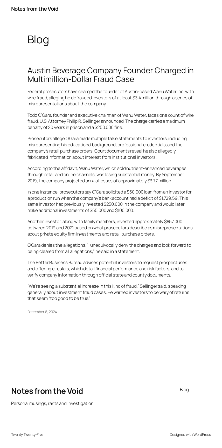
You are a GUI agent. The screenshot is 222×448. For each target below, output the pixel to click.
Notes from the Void (34, 8)
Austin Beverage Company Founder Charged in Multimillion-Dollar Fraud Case (110, 75)
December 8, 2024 (42, 311)
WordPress (202, 434)
